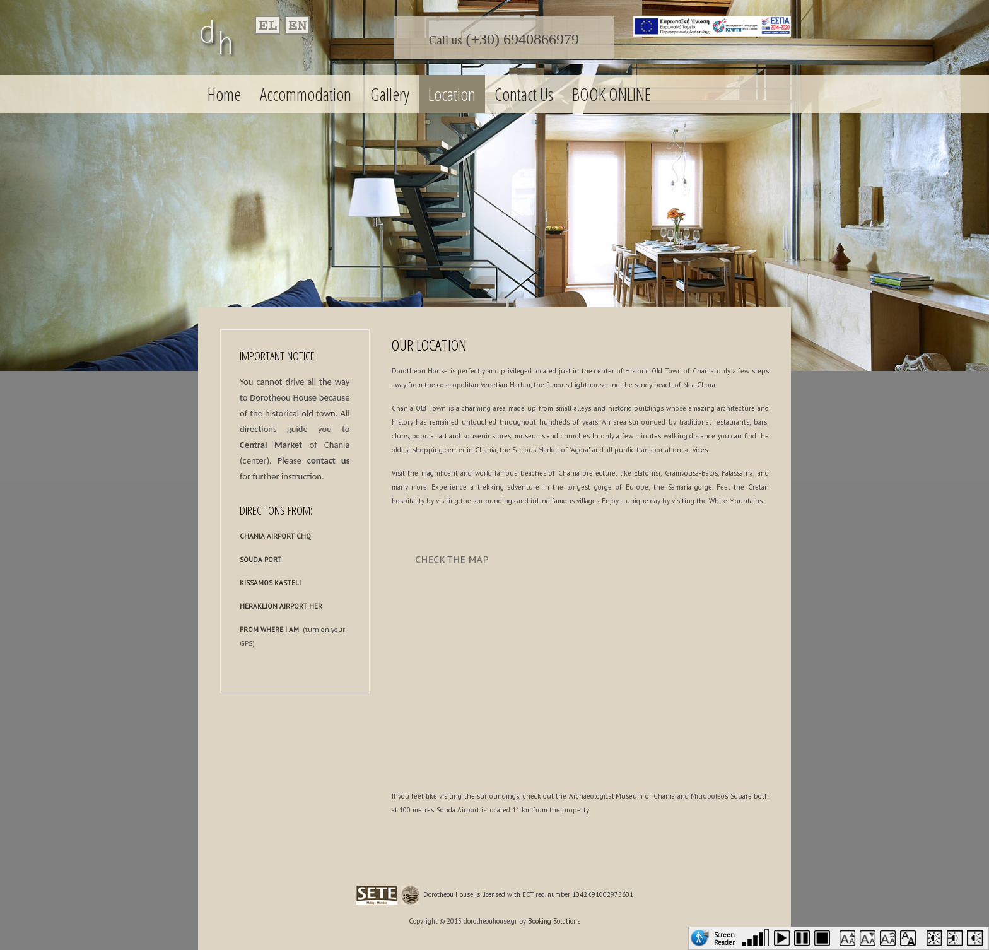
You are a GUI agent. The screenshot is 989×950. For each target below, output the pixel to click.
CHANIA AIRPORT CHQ (275, 536)
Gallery (389, 94)
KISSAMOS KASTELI (270, 582)
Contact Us (523, 94)
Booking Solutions (554, 921)
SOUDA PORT (260, 559)
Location (452, 94)
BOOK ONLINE (611, 94)
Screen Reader (724, 937)
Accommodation (305, 94)
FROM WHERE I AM (269, 629)
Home (224, 94)
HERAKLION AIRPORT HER (281, 606)
